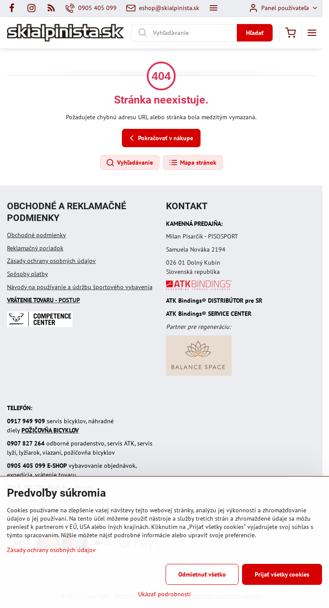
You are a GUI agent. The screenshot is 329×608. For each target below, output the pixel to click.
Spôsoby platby (27, 274)
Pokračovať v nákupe (160, 138)
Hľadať (254, 33)
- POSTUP (43, 300)
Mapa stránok (192, 163)
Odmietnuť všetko (202, 574)
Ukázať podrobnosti (164, 594)
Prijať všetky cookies (282, 574)
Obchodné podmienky (36, 235)
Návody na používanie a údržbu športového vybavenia (79, 287)
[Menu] (311, 32)
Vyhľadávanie (129, 163)
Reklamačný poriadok (35, 248)
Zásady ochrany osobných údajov (51, 261)
